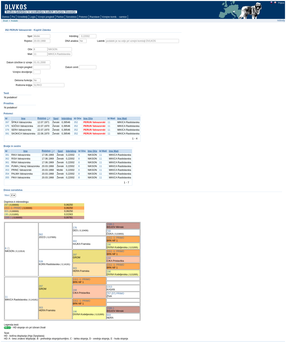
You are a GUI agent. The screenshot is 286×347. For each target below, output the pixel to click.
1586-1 (8, 217)
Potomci (83, 17)
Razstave (95, 17)
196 (6, 214)
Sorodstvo (71, 17)
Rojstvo (42, 118)
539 (41, 261)
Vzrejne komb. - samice (114, 17)
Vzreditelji (22, 17)
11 (109, 122)
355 (7, 177)
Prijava (281, 3)
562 (41, 234)
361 (7, 162)
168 (109, 258)
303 (6, 211)
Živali (5, 21)
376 (7, 129)
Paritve (60, 17)
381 (7, 155)
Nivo (7, 195)
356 (7, 166)
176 (75, 227)
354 (7, 173)
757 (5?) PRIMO (115, 293)
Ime (23, 118)
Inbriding (67, 118)
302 (75, 241)
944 (109, 315)
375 (7, 126)
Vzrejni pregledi (46, 17)
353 (7, 170)
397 (7, 122)
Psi (13, 17)
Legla (33, 17)
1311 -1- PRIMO (12, 208)
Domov (6, 17)
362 (7, 158)
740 (109, 231)
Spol (55, 118)
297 (6, 204)
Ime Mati (122, 118)
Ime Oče (88, 118)
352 (76, 122)
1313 (109, 286)
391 (7, 133)
